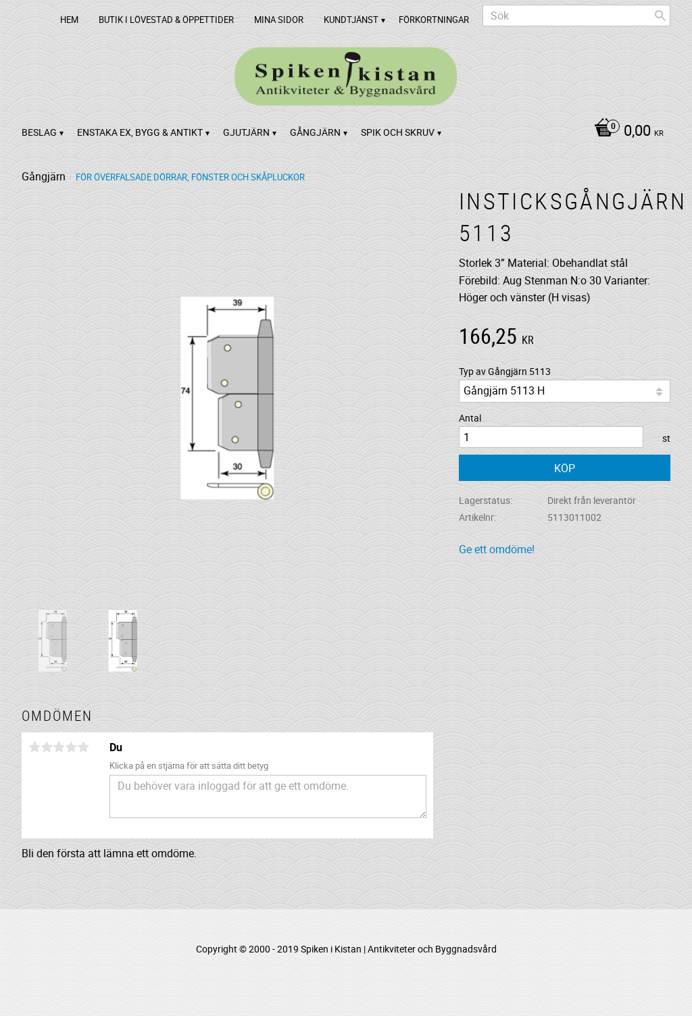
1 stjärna (34, 747)
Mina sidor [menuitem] (278, 20)
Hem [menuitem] (69, 20)
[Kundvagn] (625, 132)
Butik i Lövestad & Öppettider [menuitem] (166, 20)
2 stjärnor (47, 747)
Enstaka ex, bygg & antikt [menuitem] (140, 132)
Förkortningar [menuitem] (434, 20)
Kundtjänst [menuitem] (351, 20)
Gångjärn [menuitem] (315, 132)
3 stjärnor (59, 747)
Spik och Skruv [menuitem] (398, 132)
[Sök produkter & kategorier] (576, 15)
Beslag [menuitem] (39, 132)
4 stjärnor (71, 747)
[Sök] (660, 15)
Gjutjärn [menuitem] (246, 132)
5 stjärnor (83, 747)
